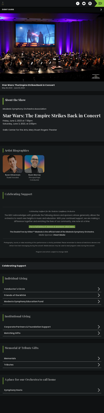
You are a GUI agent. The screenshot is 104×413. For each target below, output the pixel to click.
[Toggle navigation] (100, 3)
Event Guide (8, 9)
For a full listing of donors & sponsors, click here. (52, 226)
